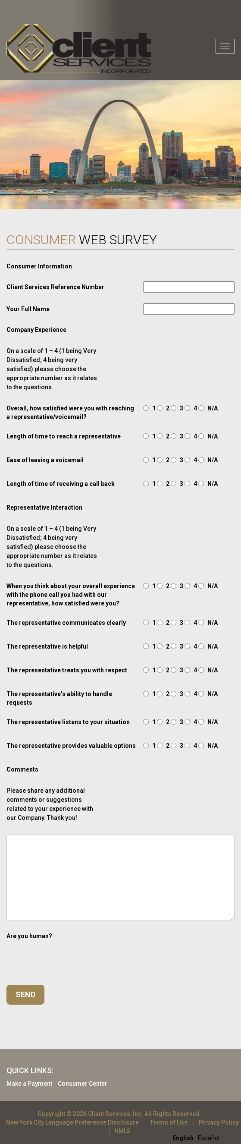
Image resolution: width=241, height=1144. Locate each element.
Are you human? (29, 936)
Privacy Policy (219, 1122)
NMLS (122, 1131)
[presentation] (72, 957)
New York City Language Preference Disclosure (72, 1122)
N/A (212, 408)
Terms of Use (169, 1122)
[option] (209, 1138)
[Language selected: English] (198, 1137)
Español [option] (208, 1138)
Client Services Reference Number (55, 287)
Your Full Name (28, 309)
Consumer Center (82, 1083)
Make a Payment (29, 1083)
